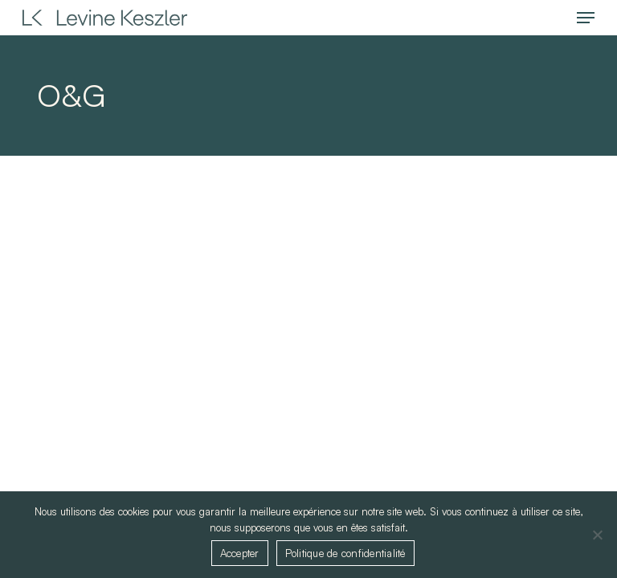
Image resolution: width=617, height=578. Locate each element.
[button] (586, 18)
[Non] (597, 535)
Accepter (239, 553)
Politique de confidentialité (345, 553)
